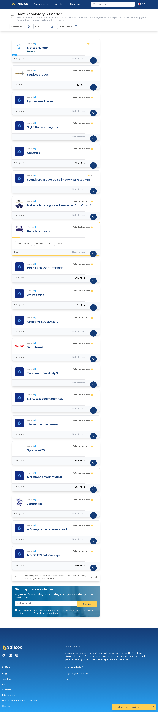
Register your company (76, 673)
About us (75, 4)
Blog (4, 673)
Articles (59, 4)
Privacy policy (8, 695)
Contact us (7, 690)
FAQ (4, 684)
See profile (31, 51)
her (58, 613)
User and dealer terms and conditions (20, 700)
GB (141, 4)
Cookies (6, 706)
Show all (93, 577)
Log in (68, 679)
